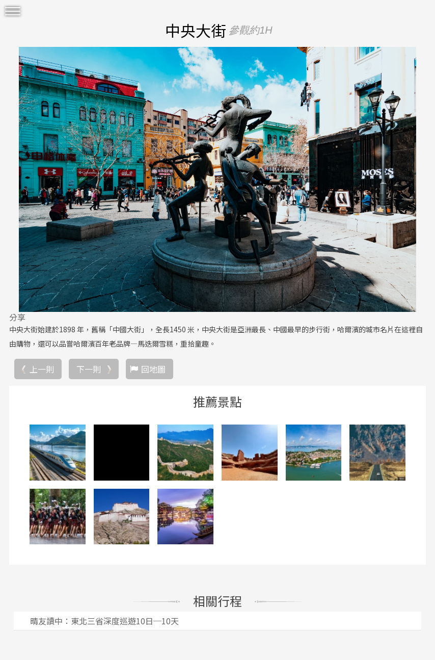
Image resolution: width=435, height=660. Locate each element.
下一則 (88, 369)
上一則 (42, 369)
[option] (217, 179)
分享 (17, 317)
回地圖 (153, 369)
